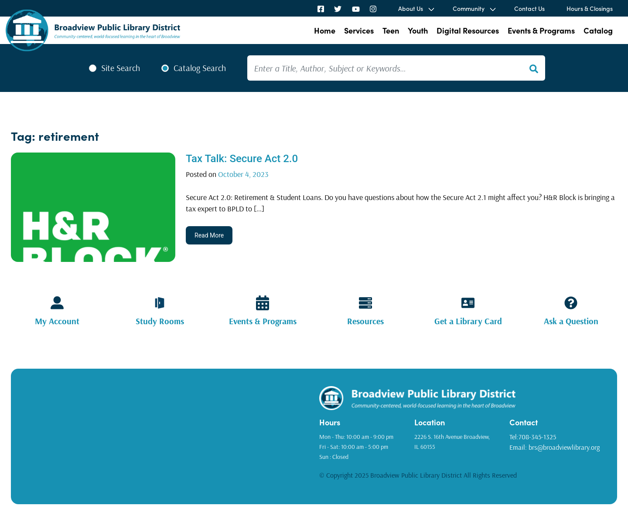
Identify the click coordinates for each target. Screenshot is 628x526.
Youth (418, 30)
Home (324, 30)
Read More (209, 235)
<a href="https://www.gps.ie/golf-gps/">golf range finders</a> (168, 433)
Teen (390, 30)
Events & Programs (541, 30)
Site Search (120, 67)
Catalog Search (200, 67)
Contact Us (529, 8)
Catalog (598, 30)
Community (469, 8)
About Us (410, 8)
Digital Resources (468, 30)
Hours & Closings (590, 8)
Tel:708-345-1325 (532, 436)
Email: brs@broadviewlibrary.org (554, 447)
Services (359, 30)
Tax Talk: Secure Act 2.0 (242, 159)
